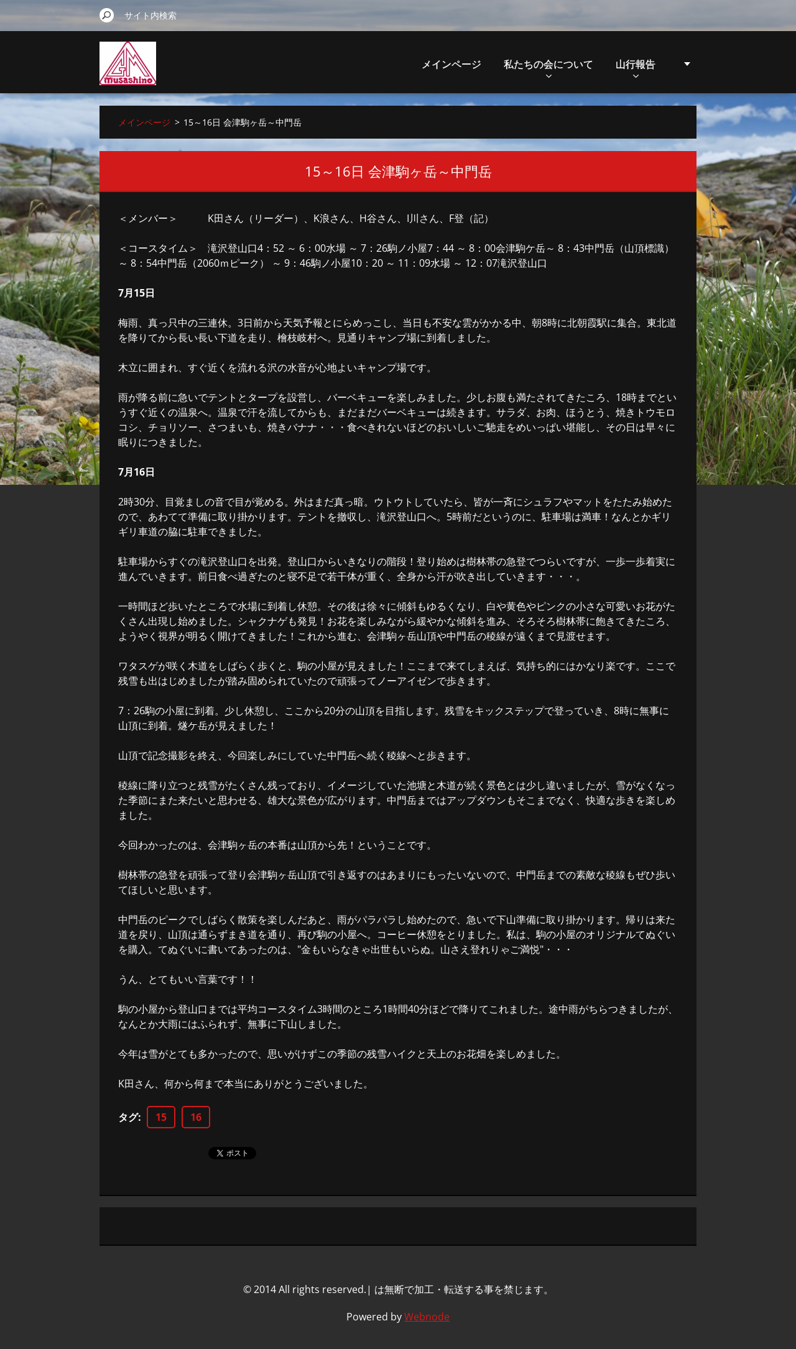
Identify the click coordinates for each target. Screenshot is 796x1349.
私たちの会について (548, 67)
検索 (107, 15)
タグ (128, 1117)
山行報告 (635, 67)
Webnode (427, 1317)
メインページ (451, 64)
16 (195, 1117)
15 (161, 1117)
